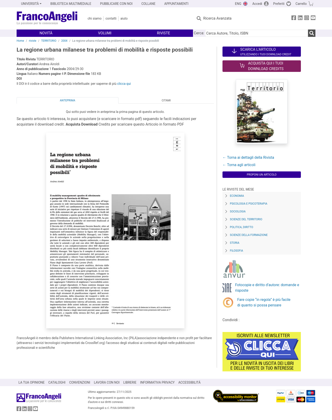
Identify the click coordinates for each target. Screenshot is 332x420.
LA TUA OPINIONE (31, 382)
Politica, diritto (241, 227)
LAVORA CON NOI (107, 382)
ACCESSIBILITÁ (189, 382)
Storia (234, 242)
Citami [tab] (166, 100)
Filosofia (236, 250)
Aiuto (123, 18)
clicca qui (124, 83)
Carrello (301, 4)
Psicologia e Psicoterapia (248, 203)
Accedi (257, 4)
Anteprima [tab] (67, 100)
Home (20, 40)
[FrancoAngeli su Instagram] (306, 18)
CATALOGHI (56, 382)
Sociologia (238, 211)
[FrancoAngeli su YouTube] (313, 18)
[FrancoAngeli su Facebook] (293, 18)
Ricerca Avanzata (217, 18)
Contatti (110, 18)
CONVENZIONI (79, 382)
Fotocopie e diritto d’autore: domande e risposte (267, 288)
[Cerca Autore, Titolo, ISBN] (256, 33)
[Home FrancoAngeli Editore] (47, 18)
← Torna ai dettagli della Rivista (248, 157)
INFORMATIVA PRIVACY (157, 382)
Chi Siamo (94, 18)
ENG (238, 4)
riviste (32, 40)
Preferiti (279, 4)
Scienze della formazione (249, 235)
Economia (237, 195)
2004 (64, 40)
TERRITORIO (48, 40)
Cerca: (199, 33)
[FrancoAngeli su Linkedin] (300, 18)
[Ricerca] (311, 33)
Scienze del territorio (246, 219)
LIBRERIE (129, 382)
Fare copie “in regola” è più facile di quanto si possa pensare (263, 302)
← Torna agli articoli (238, 165)
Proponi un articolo (261, 174)
